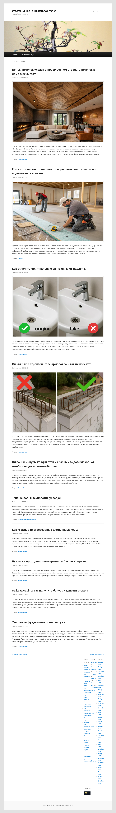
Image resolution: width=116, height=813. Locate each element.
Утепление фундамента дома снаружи (38, 622)
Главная (15, 55)
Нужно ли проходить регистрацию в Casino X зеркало (49, 561)
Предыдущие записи (19, 654)
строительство (22, 159)
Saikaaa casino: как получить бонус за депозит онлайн (50, 590)
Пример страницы (28, 55)
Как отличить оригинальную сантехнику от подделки (49, 268)
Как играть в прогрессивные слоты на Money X (45, 529)
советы (20, 258)
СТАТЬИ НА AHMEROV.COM (34, 11)
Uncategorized (22, 551)
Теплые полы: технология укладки (36, 498)
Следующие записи (97, 654)
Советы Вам (22, 488)
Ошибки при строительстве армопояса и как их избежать (52, 364)
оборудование (22, 354)
